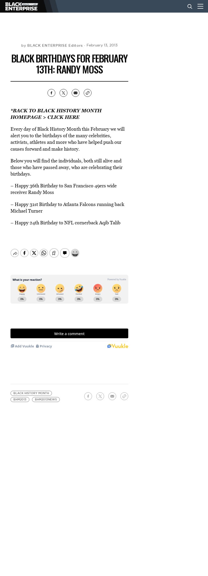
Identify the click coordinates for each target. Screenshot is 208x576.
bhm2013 (19, 399)
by (52, 45)
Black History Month (31, 393)
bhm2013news (46, 399)
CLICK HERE (63, 117)
